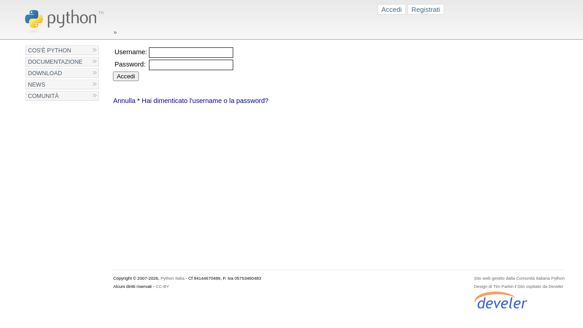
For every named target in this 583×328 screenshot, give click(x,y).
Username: (130, 52)
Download (45, 73)
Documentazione (55, 61)
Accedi (391, 9)
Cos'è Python (49, 50)
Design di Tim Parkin (493, 286)
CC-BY (162, 286)
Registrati (425, 9)
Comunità (43, 95)
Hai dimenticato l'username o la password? (205, 100)
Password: (129, 64)
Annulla (124, 100)
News (36, 84)
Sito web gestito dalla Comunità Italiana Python (519, 278)
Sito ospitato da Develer (540, 286)
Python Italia (172, 278)
